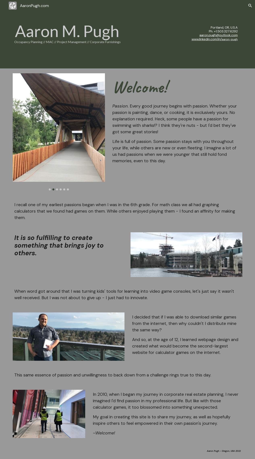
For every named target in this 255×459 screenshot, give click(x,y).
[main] (88, 34)
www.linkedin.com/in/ (207, 39)
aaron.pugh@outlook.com (218, 35)
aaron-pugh (230, 39)
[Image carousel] (59, 131)
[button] (250, 5)
